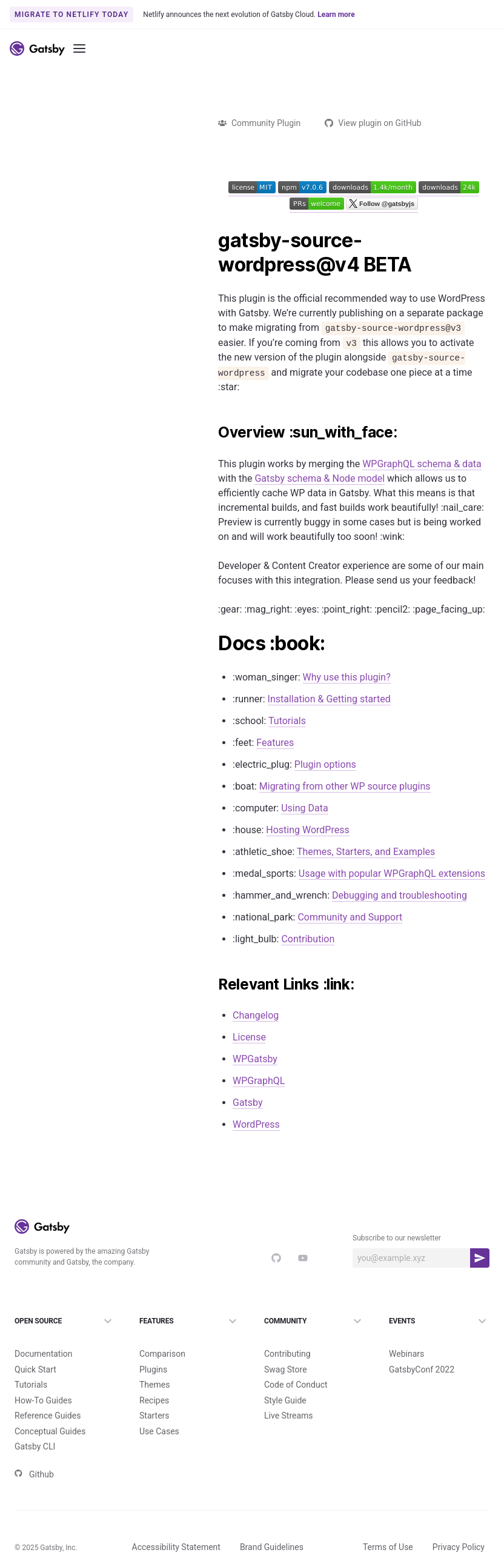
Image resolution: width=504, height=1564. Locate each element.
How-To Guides (43, 1380)
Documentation (44, 1334)
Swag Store (285, 1349)
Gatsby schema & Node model (319, 478)
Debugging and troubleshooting (399, 895)
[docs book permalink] (212, 643)
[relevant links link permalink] (212, 985)
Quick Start (35, 1349)
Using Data (304, 808)
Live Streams (288, 1395)
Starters (154, 1395)
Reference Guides (48, 1395)
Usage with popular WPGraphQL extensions (392, 873)
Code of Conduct (296, 1364)
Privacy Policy (459, 1527)
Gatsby (248, 1102)
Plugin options (325, 764)
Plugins (153, 1349)
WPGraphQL (259, 1080)
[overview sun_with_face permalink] (212, 433)
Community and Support (349, 917)
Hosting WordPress (307, 830)
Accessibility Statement (176, 1527)
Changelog (256, 1015)
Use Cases (159, 1411)
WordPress (256, 1124)
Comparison (162, 1334)
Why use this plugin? (347, 677)
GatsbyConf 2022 (421, 1349)
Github (34, 1454)
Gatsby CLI (35, 1426)
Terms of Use (388, 1527)
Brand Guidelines (271, 1527)
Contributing (287, 1334)
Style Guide (285, 1380)
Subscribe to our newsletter (397, 1238)
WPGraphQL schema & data (422, 464)
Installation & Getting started (329, 699)
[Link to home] (37, 48)
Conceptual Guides (50, 1411)
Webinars (406, 1334)
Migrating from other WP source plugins (345, 786)
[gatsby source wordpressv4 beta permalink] (212, 240)
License (249, 1037)
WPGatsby (255, 1059)
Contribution (307, 939)
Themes (154, 1364)
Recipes (154, 1380)
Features (275, 742)
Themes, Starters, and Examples (366, 851)
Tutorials (287, 721)
